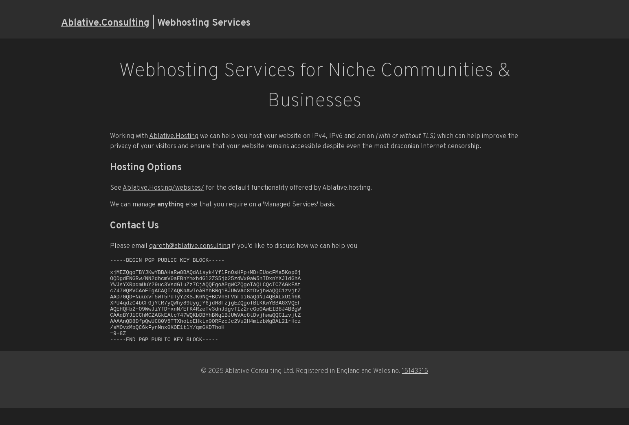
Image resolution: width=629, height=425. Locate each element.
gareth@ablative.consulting (189, 245)
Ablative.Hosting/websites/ (163, 187)
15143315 (415, 387)
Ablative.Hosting (173, 135)
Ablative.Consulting (105, 22)
